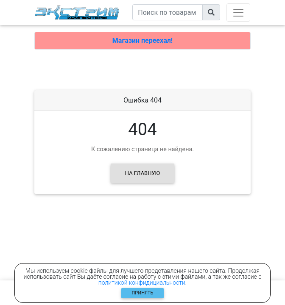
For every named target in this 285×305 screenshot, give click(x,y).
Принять (143, 293)
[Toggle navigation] (238, 12)
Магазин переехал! (142, 40)
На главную (142, 173)
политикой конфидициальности (141, 282)
